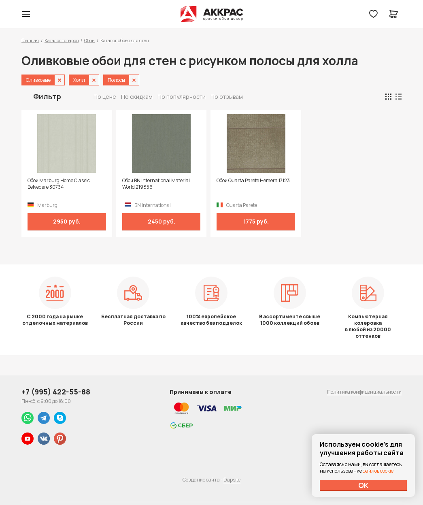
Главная (30, 40)
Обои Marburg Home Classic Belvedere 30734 (59, 183)
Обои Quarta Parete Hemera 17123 (253, 180)
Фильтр (47, 96)
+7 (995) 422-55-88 (55, 391)
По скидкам (137, 96)
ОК (363, 485)
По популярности (181, 96)
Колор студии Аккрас (211, 14)
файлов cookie (378, 470)
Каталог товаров (62, 40)
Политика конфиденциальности (364, 391)
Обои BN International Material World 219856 (156, 183)
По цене (105, 96)
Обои (89, 40)
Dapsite (231, 479)
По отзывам (226, 96)
